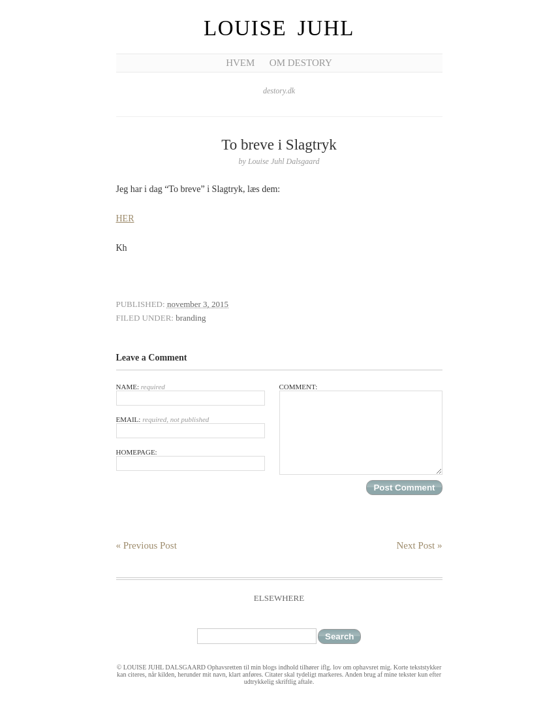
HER (125, 218)
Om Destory (301, 62)
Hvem (240, 62)
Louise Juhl (279, 28)
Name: (190, 394)
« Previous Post (146, 545)
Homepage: (190, 459)
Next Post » (419, 545)
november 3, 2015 (197, 304)
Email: (190, 426)
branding (191, 318)
